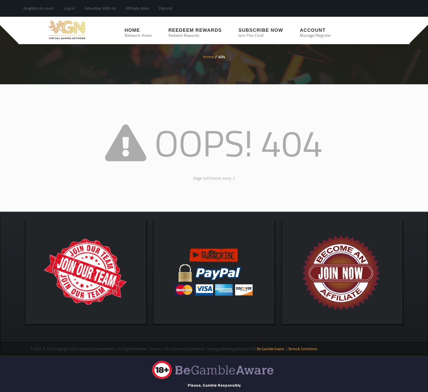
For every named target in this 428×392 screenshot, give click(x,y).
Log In (69, 8)
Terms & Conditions (303, 349)
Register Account (38, 8)
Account (315, 32)
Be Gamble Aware (270, 349)
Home (138, 32)
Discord (165, 8)
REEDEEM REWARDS (195, 32)
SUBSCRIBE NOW (260, 32)
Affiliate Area (137, 8)
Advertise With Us (100, 8)
